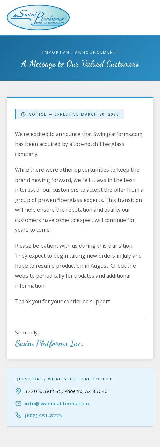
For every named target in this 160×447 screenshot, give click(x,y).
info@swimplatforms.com (57, 403)
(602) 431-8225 (43, 415)
